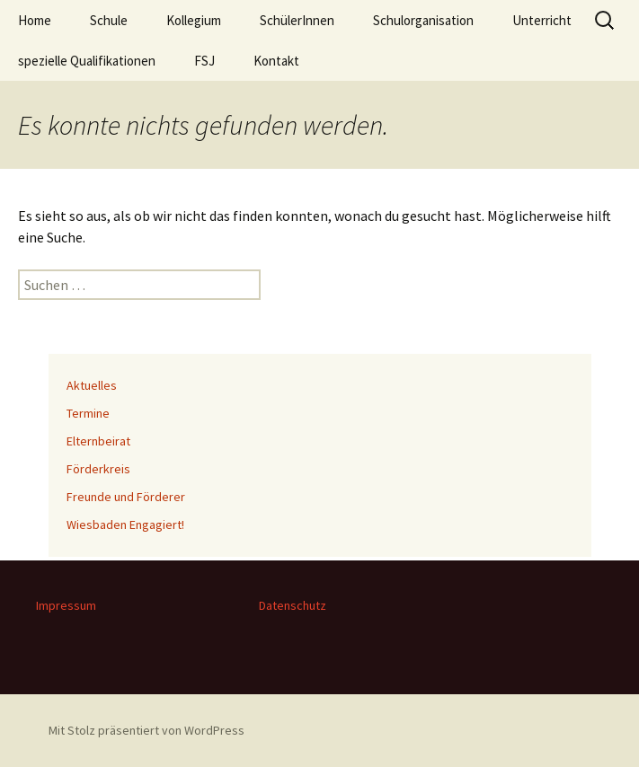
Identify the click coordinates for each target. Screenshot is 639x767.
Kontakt (276, 60)
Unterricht (542, 20)
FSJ (204, 60)
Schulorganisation (423, 20)
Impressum (66, 605)
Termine (88, 413)
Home (34, 20)
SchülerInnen (297, 20)
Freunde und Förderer (126, 497)
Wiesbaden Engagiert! (125, 524)
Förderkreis (98, 469)
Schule (109, 20)
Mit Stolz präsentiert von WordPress (146, 730)
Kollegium (193, 20)
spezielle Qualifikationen (86, 60)
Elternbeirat (98, 441)
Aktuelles (92, 385)
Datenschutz (292, 605)
